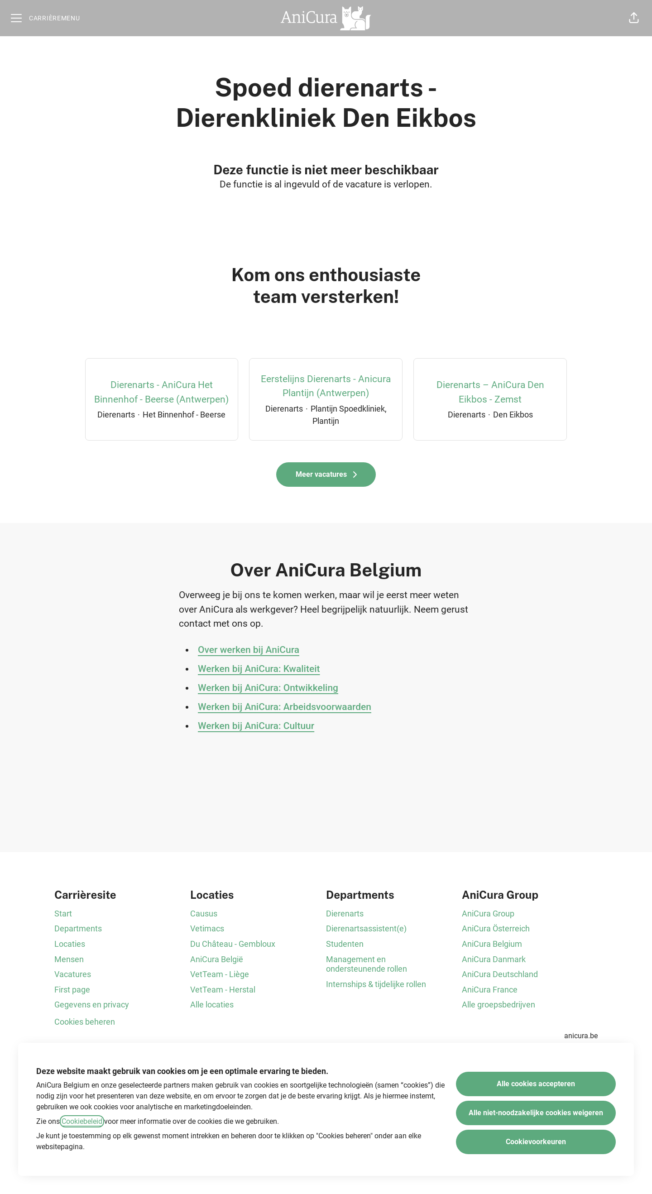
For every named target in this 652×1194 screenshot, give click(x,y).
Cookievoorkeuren (536, 1141)
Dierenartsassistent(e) (366, 928)
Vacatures (72, 974)
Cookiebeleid (82, 1121)
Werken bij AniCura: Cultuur (256, 725)
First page (72, 989)
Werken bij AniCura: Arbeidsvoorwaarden (284, 706)
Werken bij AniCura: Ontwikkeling (268, 687)
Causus (203, 913)
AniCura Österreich (496, 928)
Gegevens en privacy (91, 1004)
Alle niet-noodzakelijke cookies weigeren (536, 1112)
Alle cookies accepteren (536, 1083)
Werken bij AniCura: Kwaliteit (259, 668)
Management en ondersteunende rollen (366, 964)
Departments (78, 928)
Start (63, 913)
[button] (634, 18)
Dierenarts (345, 913)
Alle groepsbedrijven (498, 1004)
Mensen (69, 959)
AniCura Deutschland (500, 974)
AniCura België (216, 959)
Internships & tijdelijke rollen (376, 984)
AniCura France (490, 989)
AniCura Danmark (494, 959)
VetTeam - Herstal (222, 989)
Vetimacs (207, 928)
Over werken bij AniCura (248, 649)
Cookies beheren (84, 1021)
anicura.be (581, 1035)
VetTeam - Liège (219, 974)
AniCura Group (488, 913)
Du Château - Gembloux (232, 944)
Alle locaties (212, 1004)
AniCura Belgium (492, 944)
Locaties (69, 944)
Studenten (345, 944)
